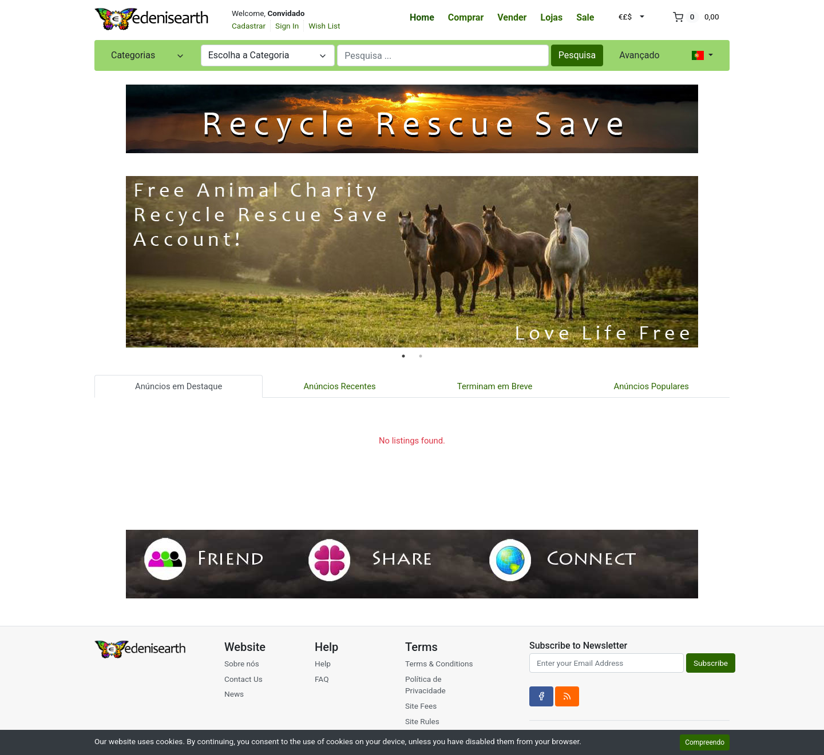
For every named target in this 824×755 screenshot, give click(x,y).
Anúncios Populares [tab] (651, 386)
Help (323, 663)
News (234, 693)
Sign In (287, 25)
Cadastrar (249, 25)
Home (422, 17)
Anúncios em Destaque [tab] (178, 386)
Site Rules (422, 721)
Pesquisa (577, 55)
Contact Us (243, 679)
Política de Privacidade (425, 684)
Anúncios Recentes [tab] (339, 386)
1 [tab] (403, 356)
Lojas (551, 17)
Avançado (639, 55)
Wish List (324, 25)
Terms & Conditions (439, 663)
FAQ (322, 679)
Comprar (466, 17)
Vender (511, 17)
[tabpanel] (412, 261)
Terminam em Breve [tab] (495, 386)
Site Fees (421, 705)
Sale (585, 17)
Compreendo (704, 742)
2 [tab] (420, 356)
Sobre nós (241, 663)
